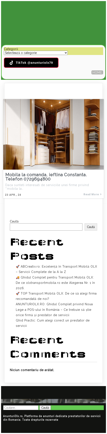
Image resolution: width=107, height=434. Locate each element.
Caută (14, 221)
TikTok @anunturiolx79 (31, 63)
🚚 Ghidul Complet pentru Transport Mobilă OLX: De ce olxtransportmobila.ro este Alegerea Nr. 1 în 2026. (55, 283)
